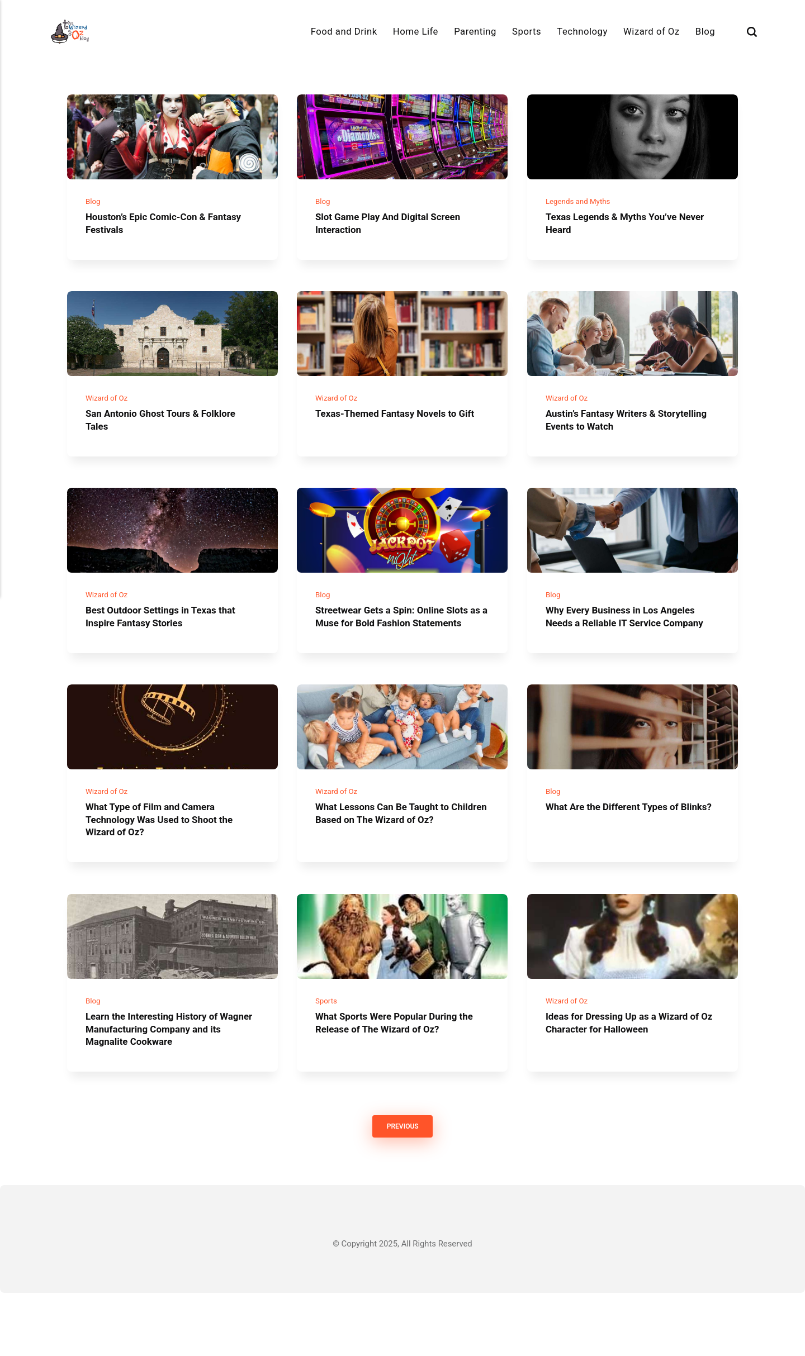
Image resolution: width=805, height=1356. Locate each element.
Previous (402, 1189)
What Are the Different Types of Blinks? (619, 865)
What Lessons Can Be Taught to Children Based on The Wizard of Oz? (402, 865)
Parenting (475, 31)
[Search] (752, 31)
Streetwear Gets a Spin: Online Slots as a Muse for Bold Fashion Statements (400, 652)
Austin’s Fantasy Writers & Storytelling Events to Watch (611, 440)
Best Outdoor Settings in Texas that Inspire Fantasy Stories (169, 646)
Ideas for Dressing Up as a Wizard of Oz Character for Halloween (630, 1084)
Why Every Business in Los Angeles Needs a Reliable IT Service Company (628, 652)
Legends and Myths (581, 211)
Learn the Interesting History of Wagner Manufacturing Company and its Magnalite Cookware (163, 1090)
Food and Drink (344, 31)
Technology (582, 31)
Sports (526, 31)
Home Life (415, 31)
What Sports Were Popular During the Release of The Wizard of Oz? (394, 1084)
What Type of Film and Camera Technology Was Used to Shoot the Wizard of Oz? (167, 871)
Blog (705, 31)
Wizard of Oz (651, 31)
